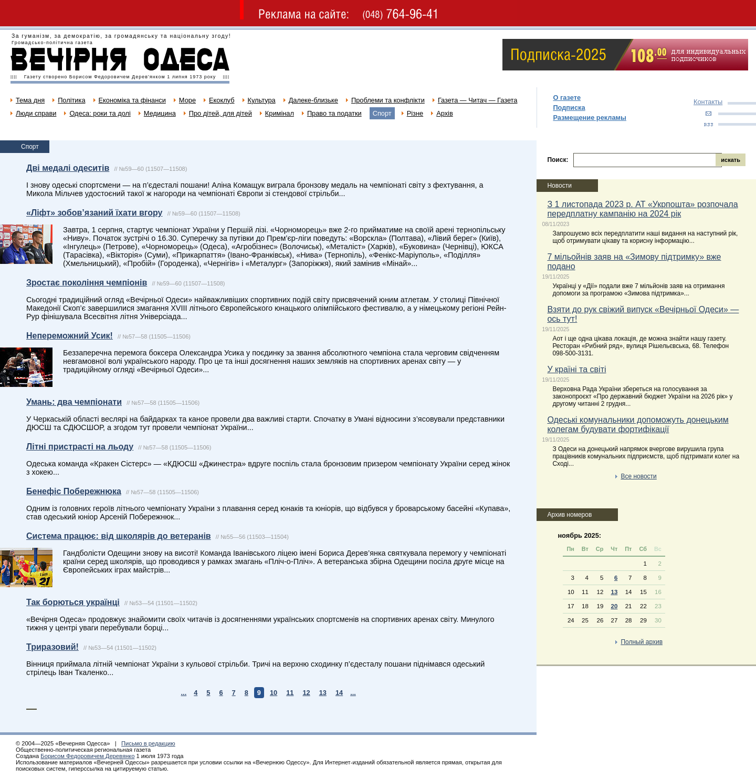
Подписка (569, 107)
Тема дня (30, 100)
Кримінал (279, 113)
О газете (567, 97)
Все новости (638, 476)
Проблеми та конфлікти (388, 100)
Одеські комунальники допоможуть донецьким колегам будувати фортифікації (637, 424)
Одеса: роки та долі (99, 113)
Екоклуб (221, 100)
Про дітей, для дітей (220, 113)
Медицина (160, 113)
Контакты (708, 102)
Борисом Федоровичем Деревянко (87, 756)
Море (187, 100)
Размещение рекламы (589, 117)
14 (339, 693)
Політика (71, 100)
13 (323, 693)
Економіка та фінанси (132, 100)
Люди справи (36, 113)
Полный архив (642, 642)
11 (289, 693)
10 (273, 693)
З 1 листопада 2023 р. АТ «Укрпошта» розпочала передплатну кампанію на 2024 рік (642, 209)
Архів (444, 113)
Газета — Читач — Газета (478, 100)
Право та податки (334, 113)
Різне (415, 113)
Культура (262, 100)
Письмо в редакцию (148, 743)
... (184, 693)
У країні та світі (576, 369)
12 (306, 693)
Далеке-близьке (313, 100)
